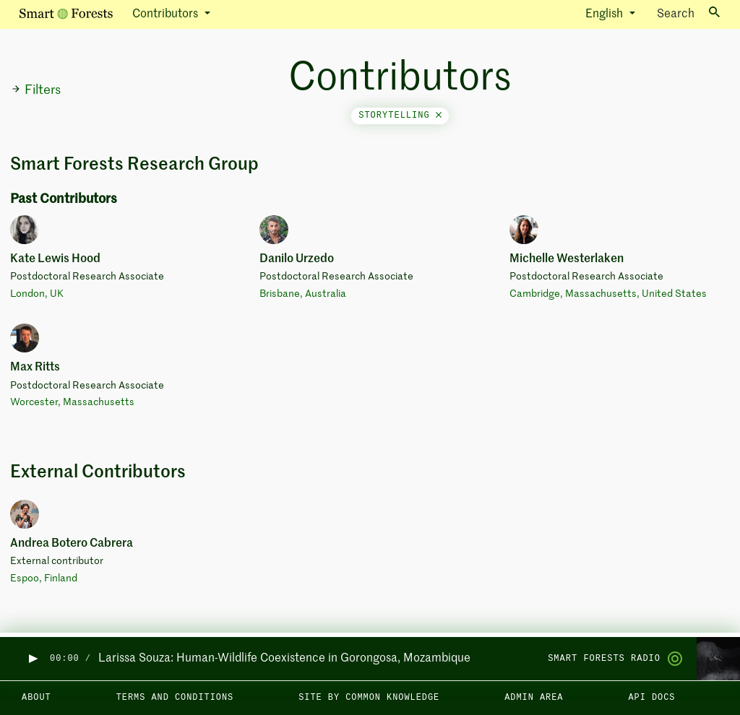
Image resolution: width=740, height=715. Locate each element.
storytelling (400, 115)
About (36, 698)
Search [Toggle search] (688, 13)
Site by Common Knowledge (368, 698)
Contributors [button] (166, 14)
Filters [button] (36, 90)
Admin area (533, 698)
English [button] (605, 14)
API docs (651, 698)
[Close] (439, 115)
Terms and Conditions (175, 698)
